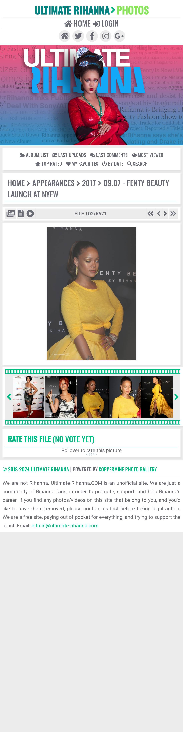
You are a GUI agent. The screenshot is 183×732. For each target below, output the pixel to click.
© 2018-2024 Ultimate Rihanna (36, 469)
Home (77, 23)
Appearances (53, 182)
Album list (34, 154)
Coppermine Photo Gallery (128, 469)
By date (112, 163)
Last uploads (69, 154)
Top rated (48, 163)
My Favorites (82, 163)
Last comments (109, 154)
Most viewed (147, 154)
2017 (89, 182)
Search (137, 163)
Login (106, 23)
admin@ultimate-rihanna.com (65, 526)
